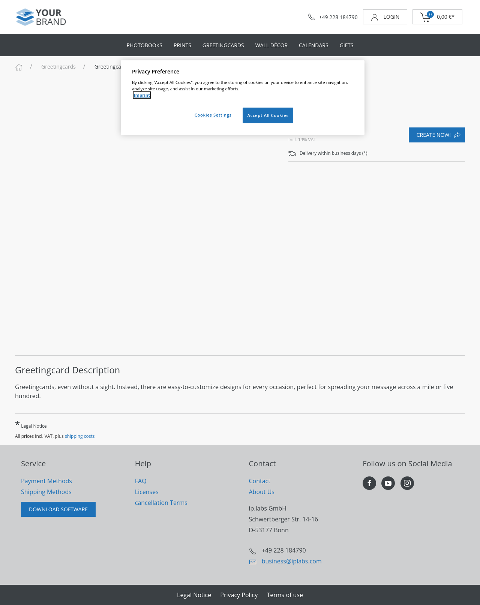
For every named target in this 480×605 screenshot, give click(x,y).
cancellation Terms (161, 503)
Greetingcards (223, 45)
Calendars (313, 45)
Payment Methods (46, 481)
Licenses (147, 492)
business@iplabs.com (292, 561)
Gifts (347, 45)
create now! (439, 135)
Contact (259, 481)
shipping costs (80, 436)
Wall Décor (271, 45)
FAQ (141, 481)
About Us (262, 492)
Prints (182, 45)
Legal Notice (31, 424)
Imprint (142, 95)
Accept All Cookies (268, 115)
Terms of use (285, 595)
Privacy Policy (239, 595)
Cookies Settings (213, 115)
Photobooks (144, 45)
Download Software (58, 509)
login (385, 17)
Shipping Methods (46, 492)
